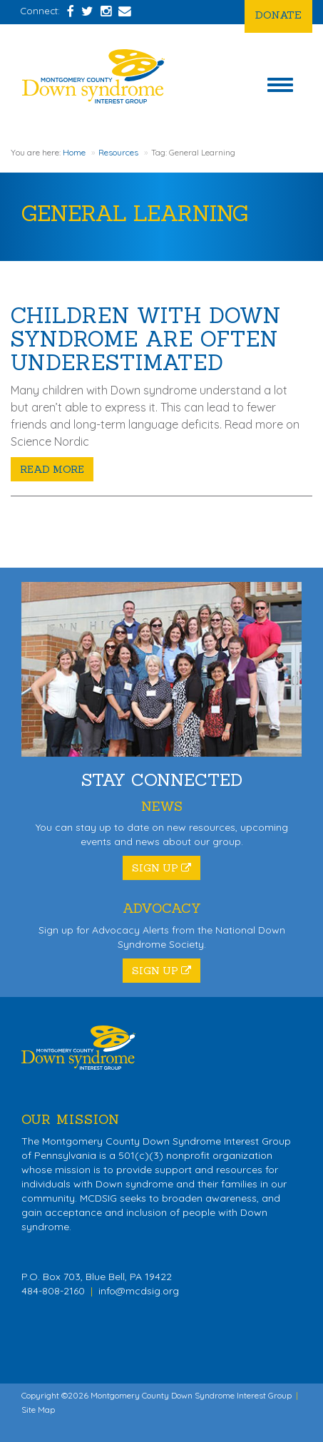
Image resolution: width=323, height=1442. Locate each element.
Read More (52, 469)
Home (74, 152)
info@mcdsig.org (138, 1290)
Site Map (38, 1409)
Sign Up (161, 867)
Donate (278, 14)
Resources (118, 152)
